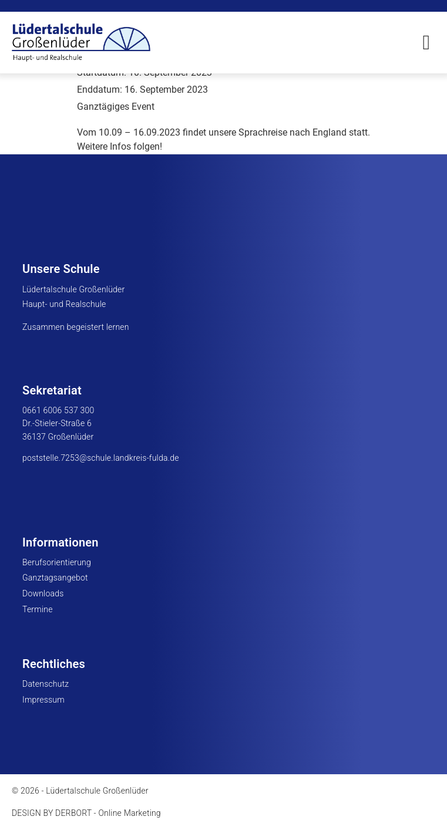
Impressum (43, 699)
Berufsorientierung (56, 562)
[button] (426, 42)
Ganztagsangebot (55, 577)
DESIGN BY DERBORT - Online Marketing (86, 813)
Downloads (42, 593)
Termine (37, 609)
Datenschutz (45, 684)
